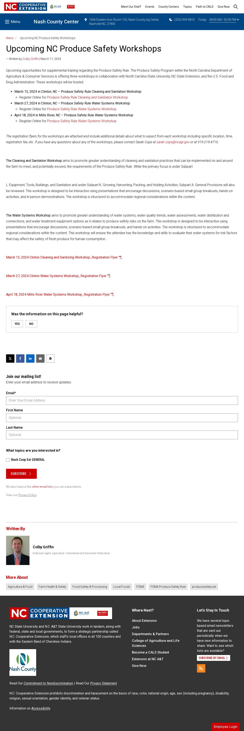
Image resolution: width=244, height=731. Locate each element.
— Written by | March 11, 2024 (33, 59)
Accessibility (40, 708)
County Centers (168, 6)
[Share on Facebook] (20, 358)
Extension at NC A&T (148, 659)
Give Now (224, 6)
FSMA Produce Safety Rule (168, 586)
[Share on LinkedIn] (30, 358)
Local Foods (121, 586)
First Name (14, 410)
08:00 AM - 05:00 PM (224, 19)
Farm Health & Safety (52, 586)
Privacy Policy (27, 495)
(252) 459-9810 (182, 20)
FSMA (140, 586)
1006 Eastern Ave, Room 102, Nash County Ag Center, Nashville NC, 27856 (121, 21)
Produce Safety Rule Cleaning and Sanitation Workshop (87, 97)
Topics (187, 6)
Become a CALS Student (150, 652)
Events (149, 6)
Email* (11, 393)
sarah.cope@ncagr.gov (173, 142)
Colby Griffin (31, 59)
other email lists (42, 486)
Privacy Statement (103, 683)
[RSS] (201, 668)
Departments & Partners (150, 634)
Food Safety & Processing (90, 586)
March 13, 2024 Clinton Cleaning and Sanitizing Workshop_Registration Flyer (62, 257)
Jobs (136, 627)
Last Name (14, 427)
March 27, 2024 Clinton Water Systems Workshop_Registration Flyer (56, 276)
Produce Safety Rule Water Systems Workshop (81, 109)
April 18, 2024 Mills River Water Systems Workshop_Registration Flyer (58, 294)
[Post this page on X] (10, 358)
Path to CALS (204, 6)
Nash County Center (56, 22)
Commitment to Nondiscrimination (48, 683)
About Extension (144, 621)
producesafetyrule (204, 586)
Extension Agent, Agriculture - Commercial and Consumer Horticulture (71, 553)
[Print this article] (50, 358)
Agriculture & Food (20, 586)
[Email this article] (40, 358)
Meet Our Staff (131, 6)
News (10, 38)
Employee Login (225, 727)
